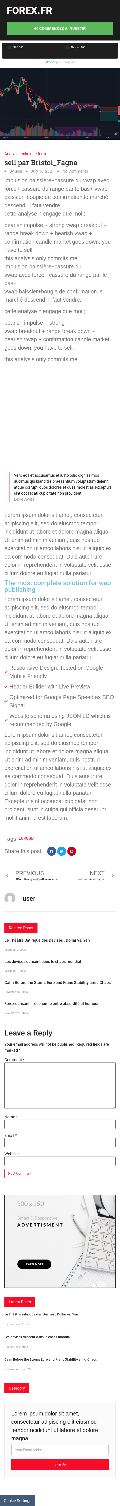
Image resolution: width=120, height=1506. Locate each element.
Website (11, 1154)
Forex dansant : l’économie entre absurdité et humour (51, 1003)
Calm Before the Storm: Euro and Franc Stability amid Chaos (57, 982)
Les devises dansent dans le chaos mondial (42, 961)
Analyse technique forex (25, 153)
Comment (14, 1060)
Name (11, 1117)
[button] (51, 851)
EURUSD (26, 838)
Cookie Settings (17, 1500)
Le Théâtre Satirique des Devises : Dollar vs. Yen (47, 940)
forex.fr (29, 10)
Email (10, 1136)
